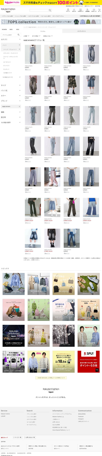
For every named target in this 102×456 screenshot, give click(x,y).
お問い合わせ (56, 420)
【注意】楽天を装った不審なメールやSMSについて (51, 376)
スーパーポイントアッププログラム (62, 412)
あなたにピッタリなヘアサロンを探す (10, 444)
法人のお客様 (56, 423)
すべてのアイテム (31, 423)
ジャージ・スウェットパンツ (10, 57)
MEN (11, 29)
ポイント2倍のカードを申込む (61, 444)
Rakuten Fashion (5, 412)
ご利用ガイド (56, 417)
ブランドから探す (31, 412)
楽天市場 (97, 6)
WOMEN (4, 29)
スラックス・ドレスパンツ (10, 53)
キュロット (6, 69)
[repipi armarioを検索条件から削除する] (19, 106)
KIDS (17, 29)
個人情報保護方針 (11, 451)
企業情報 (3, 451)
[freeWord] (11, 35)
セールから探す (31, 420)
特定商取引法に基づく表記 (59, 425)
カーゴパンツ (7, 62)
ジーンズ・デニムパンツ (10, 49)
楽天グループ (88, 6)
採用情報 (29, 451)
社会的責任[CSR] (21, 451)
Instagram (81, 417)
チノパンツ (6, 65)
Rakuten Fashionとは (58, 415)
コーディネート (81, 31)
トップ (25, 27)
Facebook (81, 414)
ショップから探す (31, 415)
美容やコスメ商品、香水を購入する (37, 444)
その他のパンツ (7, 73)
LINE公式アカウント (83, 419)
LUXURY (3, 414)
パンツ (4, 45)
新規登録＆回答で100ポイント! (74, 6)
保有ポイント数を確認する (86, 444)
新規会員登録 (82, 412)
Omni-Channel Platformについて (61, 428)
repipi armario (32, 27)
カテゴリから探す (31, 417)
